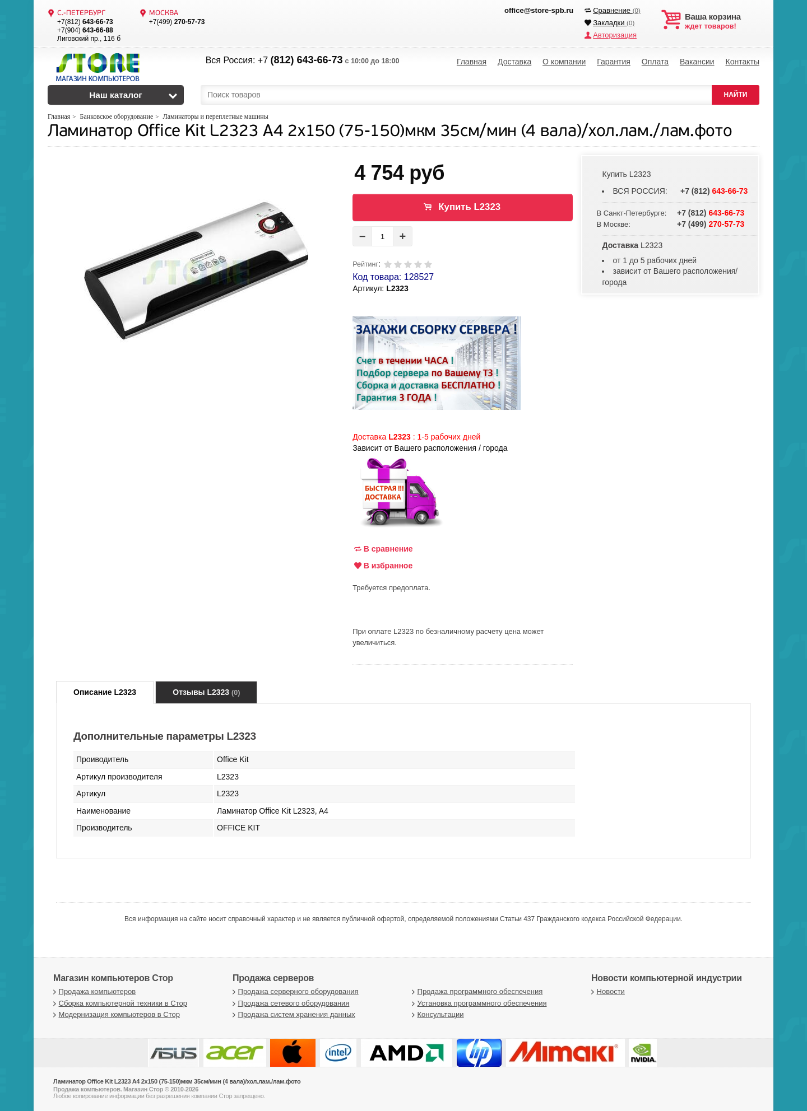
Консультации (436, 1014)
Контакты (742, 61)
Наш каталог (115, 95)
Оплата (655, 61)
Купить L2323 (469, 207)
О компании (564, 61)
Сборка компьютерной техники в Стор (118, 1003)
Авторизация (615, 35)
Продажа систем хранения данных (292, 1014)
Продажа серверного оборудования (294, 991)
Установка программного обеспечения (477, 1003)
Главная (471, 61)
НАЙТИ (736, 95)
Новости (606, 991)
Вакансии (697, 61)
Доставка (514, 61)
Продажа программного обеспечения (475, 991)
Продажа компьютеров (93, 991)
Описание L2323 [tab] (104, 692)
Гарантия (613, 61)
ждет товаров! (722, 21)
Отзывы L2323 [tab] (206, 692)
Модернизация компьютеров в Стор (115, 1014)
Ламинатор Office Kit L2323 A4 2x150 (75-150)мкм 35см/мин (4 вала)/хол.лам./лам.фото (390, 132)
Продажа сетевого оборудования (289, 1003)
